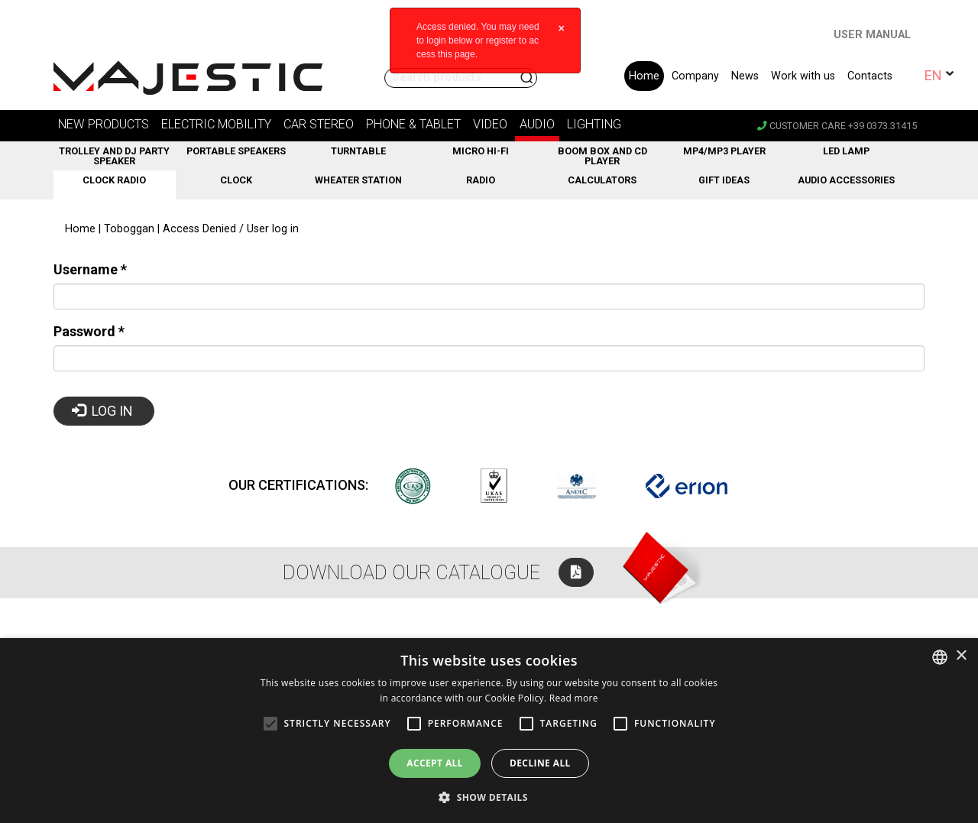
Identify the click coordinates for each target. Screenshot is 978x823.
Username (90, 269)
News (745, 76)
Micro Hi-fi (480, 151)
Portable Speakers (236, 151)
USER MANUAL (872, 34)
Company (695, 76)
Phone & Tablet (413, 124)
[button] (489, 797)
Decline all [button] (540, 763)
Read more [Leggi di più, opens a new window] (573, 698)
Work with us (803, 76)
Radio (480, 180)
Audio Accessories (846, 180)
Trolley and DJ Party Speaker (114, 156)
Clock (236, 180)
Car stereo (318, 124)
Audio (537, 124)
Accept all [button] (434, 763)
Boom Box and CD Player (602, 156)
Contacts (869, 76)
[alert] (489, 730)
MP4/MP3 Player (724, 151)
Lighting (594, 124)
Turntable (358, 151)
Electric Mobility (216, 124)
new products (103, 124)
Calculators (602, 180)
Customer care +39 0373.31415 (837, 125)
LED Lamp (846, 151)
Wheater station (358, 180)
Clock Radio (114, 180)
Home (644, 76)
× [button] (961, 656)
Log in (103, 411)
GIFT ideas (724, 180)
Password (89, 331)
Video (490, 124)
